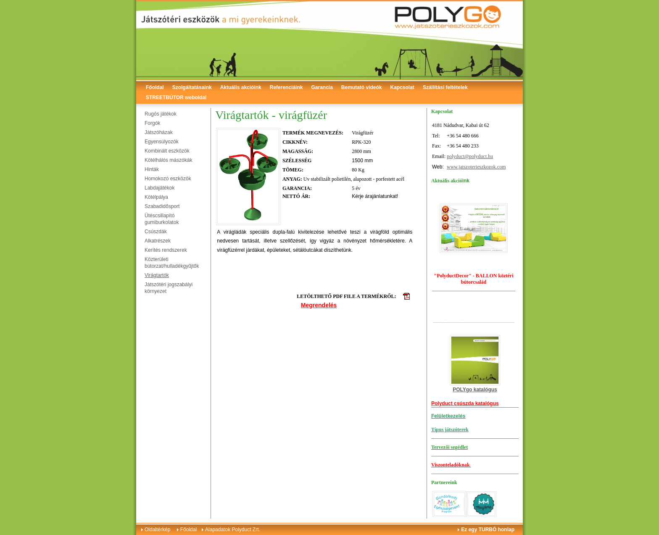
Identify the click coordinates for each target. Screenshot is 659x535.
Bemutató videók (361, 87)
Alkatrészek (158, 241)
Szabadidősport (162, 206)
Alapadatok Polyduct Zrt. (232, 529)
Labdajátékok (159, 188)
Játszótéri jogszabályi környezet (168, 288)
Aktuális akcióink (240, 87)
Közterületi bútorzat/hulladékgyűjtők (172, 262)
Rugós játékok (161, 114)
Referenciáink (286, 87)
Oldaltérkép (157, 529)
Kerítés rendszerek (166, 250)
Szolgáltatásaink (192, 87)
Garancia (321, 87)
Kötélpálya (156, 197)
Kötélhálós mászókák (168, 160)
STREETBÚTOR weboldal (176, 97)
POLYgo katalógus (475, 390)
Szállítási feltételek (445, 87)
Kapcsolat (402, 87)
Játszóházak (159, 132)
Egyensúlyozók (162, 142)
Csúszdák (156, 232)
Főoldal (155, 87)
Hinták (152, 169)
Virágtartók (157, 275)
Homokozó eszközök (168, 179)
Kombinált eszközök (167, 151)
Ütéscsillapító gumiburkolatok (162, 219)
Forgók (152, 123)
